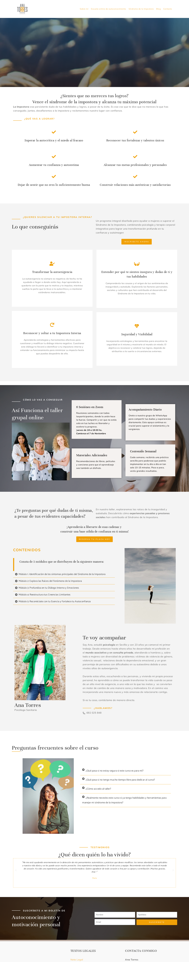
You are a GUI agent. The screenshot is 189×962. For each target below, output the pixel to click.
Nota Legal (77, 959)
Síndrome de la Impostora (141, 9)
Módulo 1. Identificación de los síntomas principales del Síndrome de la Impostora (62, 574)
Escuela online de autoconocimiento (108, 9)
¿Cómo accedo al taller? (98, 789)
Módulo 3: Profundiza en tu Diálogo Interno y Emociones (49, 588)
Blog (158, 9)
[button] (64, 574)
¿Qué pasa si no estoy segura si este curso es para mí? (114, 771)
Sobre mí (84, 9)
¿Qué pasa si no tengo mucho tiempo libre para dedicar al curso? (121, 780)
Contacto (167, 9)
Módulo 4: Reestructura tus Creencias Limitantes (44, 595)
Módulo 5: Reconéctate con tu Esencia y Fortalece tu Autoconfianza (55, 601)
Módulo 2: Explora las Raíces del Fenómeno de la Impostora (50, 581)
